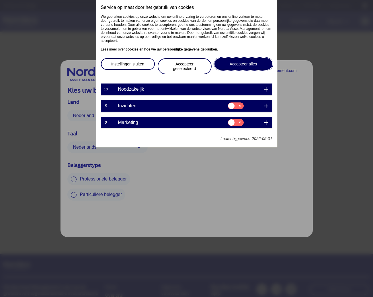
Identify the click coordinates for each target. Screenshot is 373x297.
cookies (132, 49)
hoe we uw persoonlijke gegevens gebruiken (180, 49)
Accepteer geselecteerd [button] (184, 66)
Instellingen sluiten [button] (127, 64)
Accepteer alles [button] (243, 64)
